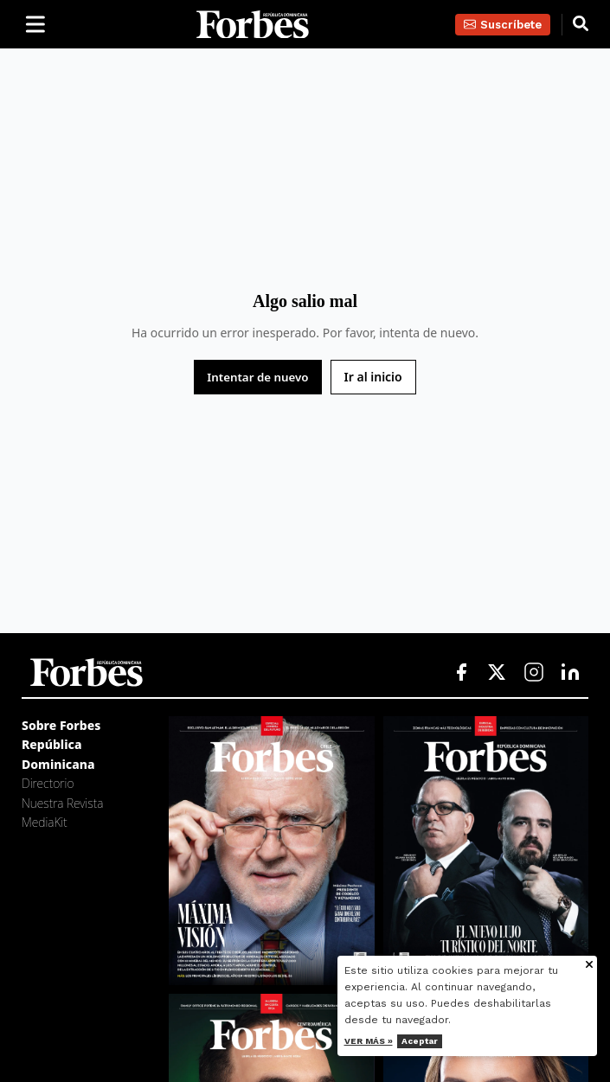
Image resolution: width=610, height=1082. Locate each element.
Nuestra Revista (62, 803)
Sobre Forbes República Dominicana (61, 744)
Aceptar (419, 1041)
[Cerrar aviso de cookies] (589, 965)
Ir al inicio (373, 376)
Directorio (48, 783)
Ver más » (368, 1041)
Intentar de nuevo (257, 377)
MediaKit (44, 822)
